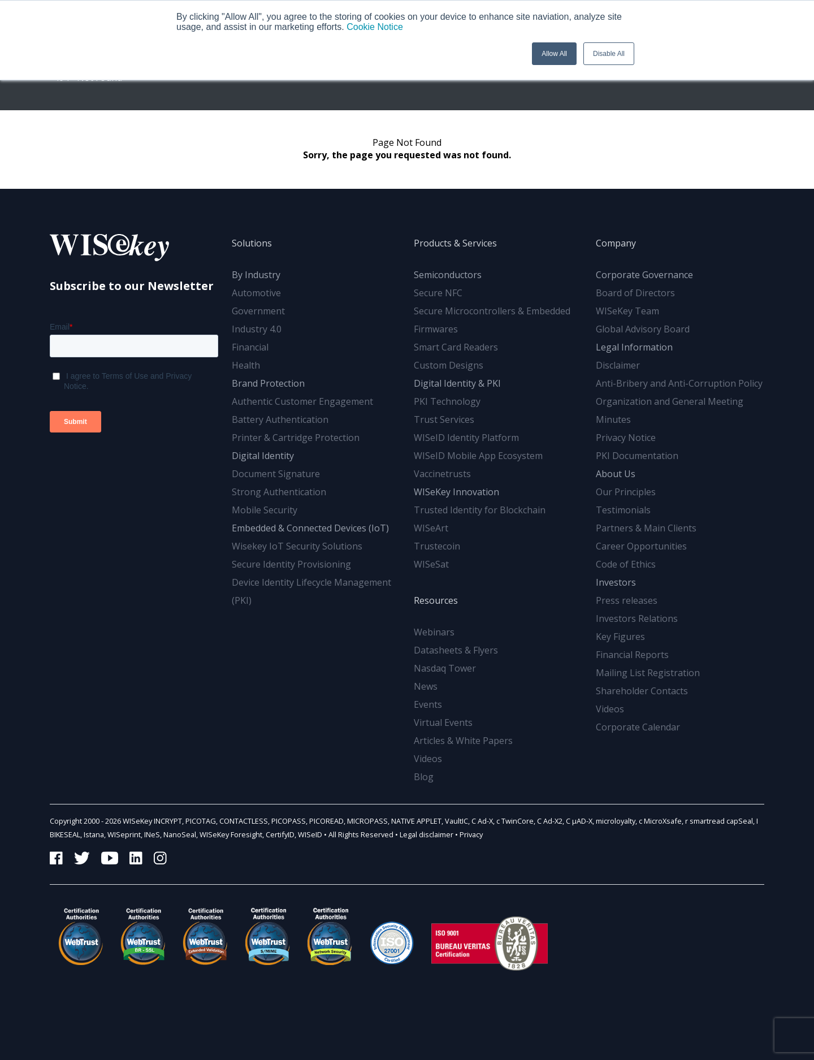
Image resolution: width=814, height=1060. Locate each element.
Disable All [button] (609, 54)
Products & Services (455, 243)
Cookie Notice (375, 27)
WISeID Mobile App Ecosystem (478, 455)
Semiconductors (448, 275)
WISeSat (431, 564)
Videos (428, 758)
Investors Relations (637, 618)
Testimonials (623, 510)
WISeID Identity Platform (466, 437)
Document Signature (276, 474)
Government (258, 311)
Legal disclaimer (426, 834)
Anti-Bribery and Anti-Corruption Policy (679, 383)
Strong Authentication (279, 492)
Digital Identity (263, 455)
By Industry (256, 275)
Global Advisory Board (643, 329)
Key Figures (620, 636)
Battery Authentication (280, 419)
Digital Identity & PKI (457, 383)
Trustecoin (437, 546)
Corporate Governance (644, 275)
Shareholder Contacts (642, 691)
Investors (616, 582)
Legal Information (634, 347)
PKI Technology (447, 401)
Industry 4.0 (257, 329)
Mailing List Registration (648, 673)
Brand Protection (268, 383)
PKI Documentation (637, 455)
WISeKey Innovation (456, 492)
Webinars (434, 632)
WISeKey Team (627, 311)
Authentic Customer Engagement (302, 401)
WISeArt (431, 528)
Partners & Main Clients (646, 528)
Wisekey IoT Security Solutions (297, 546)
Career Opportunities (641, 546)
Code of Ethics (626, 564)
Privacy (471, 834)
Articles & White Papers (463, 740)
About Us (615, 474)
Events (428, 704)
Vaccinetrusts (442, 474)
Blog (424, 777)
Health (246, 365)
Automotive (256, 293)
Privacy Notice (626, 437)
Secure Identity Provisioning (291, 564)
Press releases (626, 600)
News (426, 686)
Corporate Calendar (638, 727)
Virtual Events (443, 722)
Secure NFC (438, 293)
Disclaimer (618, 365)
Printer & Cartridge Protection (296, 437)
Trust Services (444, 419)
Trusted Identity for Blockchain (479, 510)
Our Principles (626, 492)
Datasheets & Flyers (456, 650)
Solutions (252, 243)
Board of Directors (635, 293)
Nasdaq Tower (445, 668)
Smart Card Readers (456, 347)
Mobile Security (264, 510)
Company (616, 243)
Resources (436, 600)
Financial (250, 347)
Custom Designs (448, 365)
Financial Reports (632, 654)
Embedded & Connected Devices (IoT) (310, 528)
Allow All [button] (554, 54)
